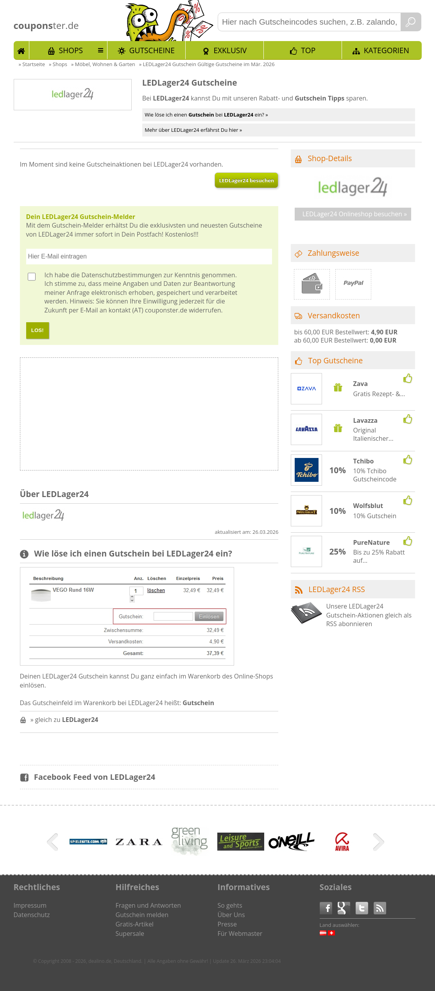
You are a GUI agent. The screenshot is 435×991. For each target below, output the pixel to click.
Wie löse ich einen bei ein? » (206, 114)
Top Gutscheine (335, 360)
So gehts (230, 905)
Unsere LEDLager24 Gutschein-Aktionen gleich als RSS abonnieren (369, 615)
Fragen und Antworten (148, 905)
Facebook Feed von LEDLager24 (95, 777)
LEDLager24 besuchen (246, 180)
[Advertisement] (213, 416)
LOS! (37, 330)
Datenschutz (32, 914)
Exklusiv (230, 50)
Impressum (30, 905)
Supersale (130, 933)
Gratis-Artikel (135, 924)
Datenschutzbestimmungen (121, 275)
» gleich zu (64, 719)
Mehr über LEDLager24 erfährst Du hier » (193, 129)
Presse (227, 924)
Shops (71, 50)
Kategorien (386, 50)
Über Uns (231, 914)
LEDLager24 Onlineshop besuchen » (355, 214)
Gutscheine (152, 50)
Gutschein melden (142, 914)
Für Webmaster (240, 933)
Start (21, 50)
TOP (308, 50)
